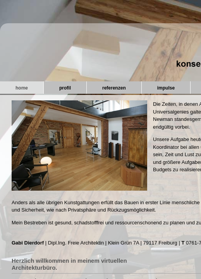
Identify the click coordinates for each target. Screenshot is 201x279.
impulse (166, 88)
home (21, 88)
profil (65, 88)
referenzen (114, 88)
